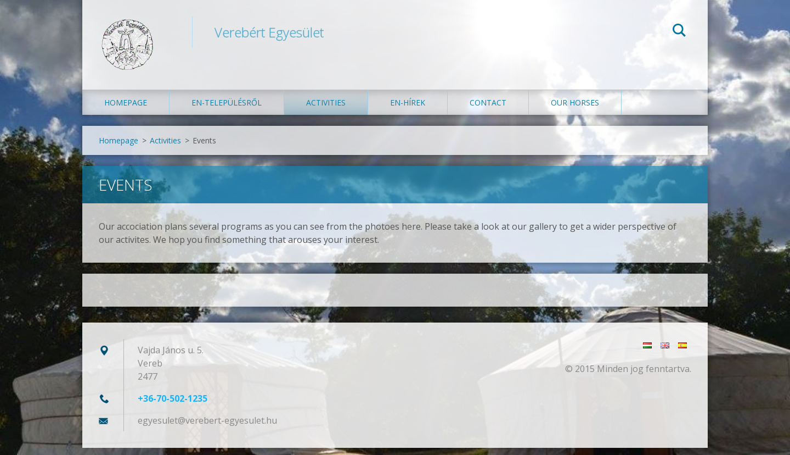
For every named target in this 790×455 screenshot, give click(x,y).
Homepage (125, 109)
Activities (326, 109)
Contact (488, 109)
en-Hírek (407, 109)
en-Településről (226, 109)
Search (679, 32)
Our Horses (575, 109)
